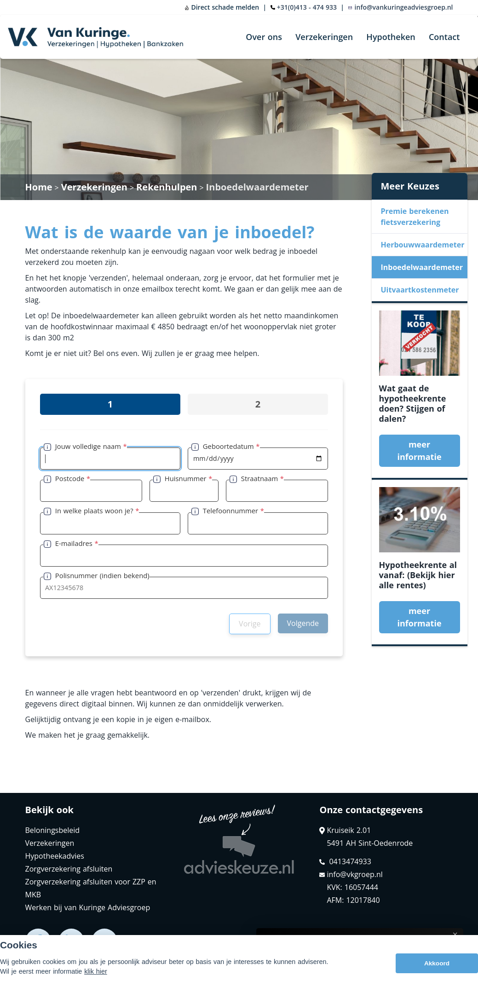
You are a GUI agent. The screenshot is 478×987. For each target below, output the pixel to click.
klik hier (95, 971)
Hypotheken (390, 36)
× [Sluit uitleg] (455, 934)
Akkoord (436, 963)
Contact (444, 36)
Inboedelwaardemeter (257, 187)
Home (38, 187)
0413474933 (345, 861)
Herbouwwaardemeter (423, 245)
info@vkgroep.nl (350, 874)
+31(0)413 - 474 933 (307, 7)
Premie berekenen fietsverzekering (415, 216)
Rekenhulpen (166, 187)
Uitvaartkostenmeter (420, 290)
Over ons (264, 36)
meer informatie (419, 450)
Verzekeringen (324, 36)
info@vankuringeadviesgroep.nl (400, 7)
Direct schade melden (221, 7)
